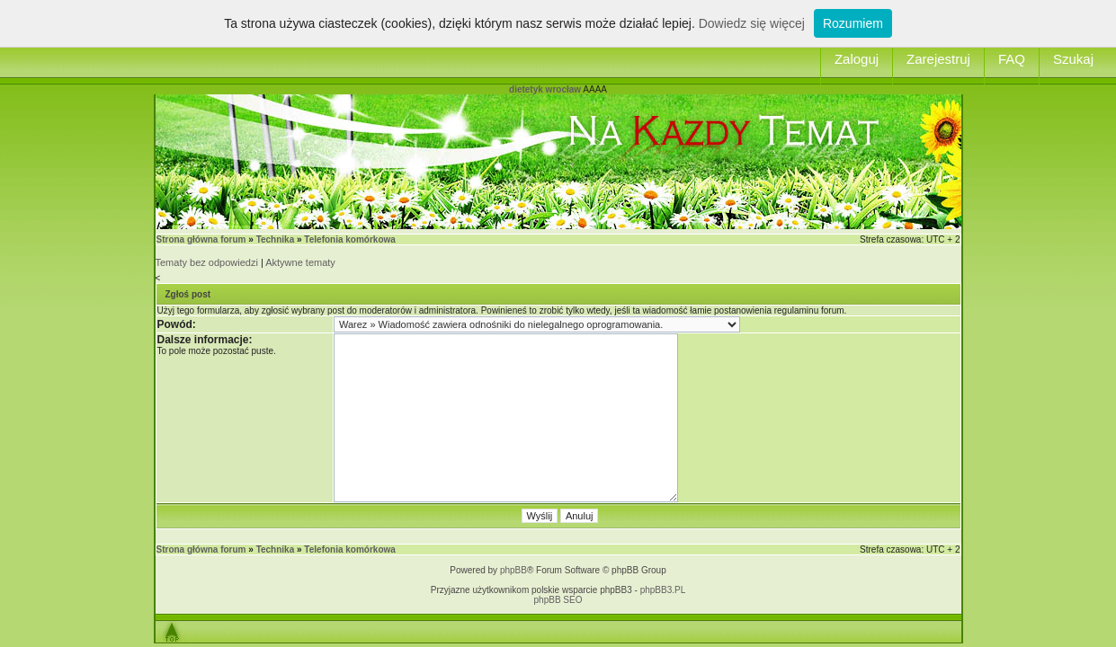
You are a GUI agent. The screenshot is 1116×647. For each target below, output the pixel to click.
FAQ (1011, 58)
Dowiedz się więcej (752, 23)
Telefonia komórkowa (350, 239)
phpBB (513, 570)
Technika (275, 239)
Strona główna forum (201, 239)
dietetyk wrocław (545, 89)
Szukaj (1073, 58)
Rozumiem (853, 23)
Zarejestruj (938, 58)
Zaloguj (857, 58)
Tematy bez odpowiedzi (207, 262)
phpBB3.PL (663, 590)
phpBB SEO (558, 600)
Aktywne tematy (300, 262)
